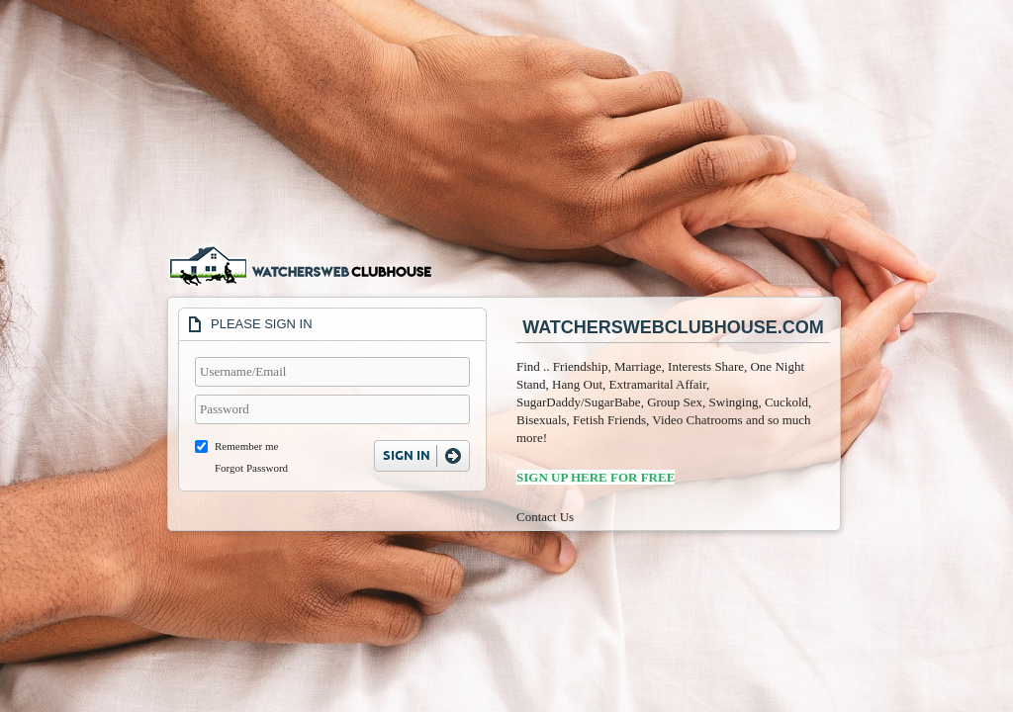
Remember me (246, 446)
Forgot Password (251, 468)
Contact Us (545, 516)
